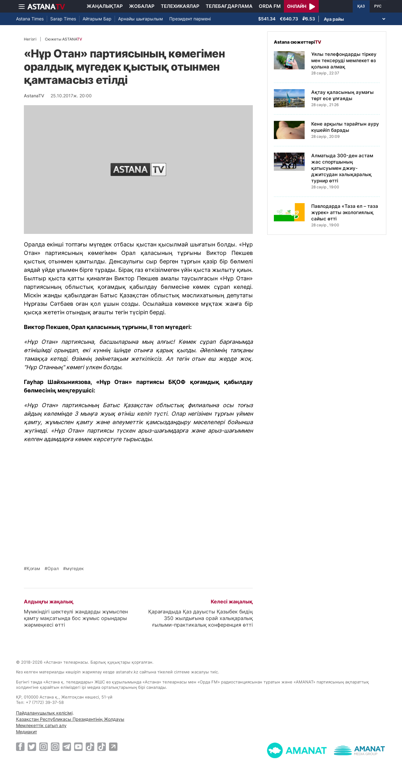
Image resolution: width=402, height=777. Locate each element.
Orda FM (270, 6)
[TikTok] (90, 746)
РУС (378, 6)
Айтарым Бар (97, 18)
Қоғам (33, 568)
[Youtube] (78, 746)
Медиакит (26, 731)
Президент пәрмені (190, 18)
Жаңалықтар (105, 6)
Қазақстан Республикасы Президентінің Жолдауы (70, 719)
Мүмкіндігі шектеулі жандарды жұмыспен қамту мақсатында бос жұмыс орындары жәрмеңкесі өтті (76, 618)
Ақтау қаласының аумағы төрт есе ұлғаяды (342, 95)
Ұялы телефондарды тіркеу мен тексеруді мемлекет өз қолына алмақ (344, 60)
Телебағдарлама (229, 6)
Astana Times (30, 18)
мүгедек (75, 568)
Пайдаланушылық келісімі (44, 712)
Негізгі (30, 39)
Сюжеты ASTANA (63, 39)
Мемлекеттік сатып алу (41, 725)
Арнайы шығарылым (140, 18)
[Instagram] (43, 746)
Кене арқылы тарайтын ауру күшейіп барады (345, 127)
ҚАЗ (361, 6)
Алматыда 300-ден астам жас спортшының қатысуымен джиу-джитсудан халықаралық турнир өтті (342, 168)
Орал (53, 568)
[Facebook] (20, 746)
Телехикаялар (180, 6)
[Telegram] (66, 746)
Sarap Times (63, 18)
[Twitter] (32, 746)
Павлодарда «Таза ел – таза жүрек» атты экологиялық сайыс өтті (344, 212)
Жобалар (142, 6)
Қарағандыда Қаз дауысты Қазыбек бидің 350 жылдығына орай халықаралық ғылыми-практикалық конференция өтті (200, 618)
